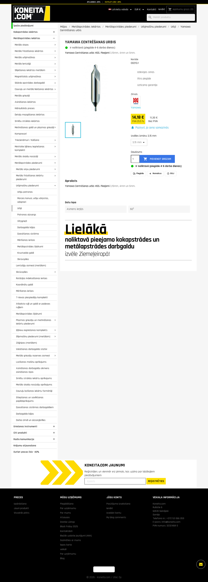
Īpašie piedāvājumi (23, 25)
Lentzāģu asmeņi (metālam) (31, 265)
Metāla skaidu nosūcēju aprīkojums (34, 384)
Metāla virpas (22, 44)
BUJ (170, 173)
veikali (63, 549)
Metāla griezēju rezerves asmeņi (33, 355)
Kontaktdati (66, 531)
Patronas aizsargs (26, 214)
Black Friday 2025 (69, 526)
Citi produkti (20, 432)
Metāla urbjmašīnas (25, 57)
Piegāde (138, 173)
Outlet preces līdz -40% (26, 451)
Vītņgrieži (22, 221)
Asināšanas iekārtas (25, 102)
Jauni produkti (21, 508)
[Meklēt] (171, 17)
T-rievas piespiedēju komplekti (32, 297)
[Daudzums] (135, 159)
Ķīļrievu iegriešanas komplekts (31, 330)
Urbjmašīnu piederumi (27, 185)
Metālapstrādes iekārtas (26, 38)
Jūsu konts (114, 497)
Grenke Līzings (67, 521)
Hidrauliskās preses (25, 108)
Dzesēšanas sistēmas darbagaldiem (35, 407)
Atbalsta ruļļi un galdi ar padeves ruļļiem (33, 305)
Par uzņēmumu (68, 508)
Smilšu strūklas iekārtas (27, 121)
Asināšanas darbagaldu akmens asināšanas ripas (32, 370)
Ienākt (161, 9)
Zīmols (134, 94)
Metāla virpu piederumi (28, 169)
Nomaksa (155, 173)
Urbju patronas (25, 192)
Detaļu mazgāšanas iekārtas (30, 114)
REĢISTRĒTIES (156, 481)
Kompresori (21, 133)
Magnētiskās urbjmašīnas (28, 76)
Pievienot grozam (157, 159)
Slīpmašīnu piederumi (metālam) (33, 336)
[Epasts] (115, 481)
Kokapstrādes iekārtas (25, 32)
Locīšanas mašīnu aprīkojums (31, 362)
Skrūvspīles (23, 259)
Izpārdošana (20, 503)
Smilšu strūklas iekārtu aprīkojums (34, 378)
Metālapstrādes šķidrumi (30, 246)
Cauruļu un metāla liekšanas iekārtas (34, 89)
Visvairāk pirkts (21, 512)
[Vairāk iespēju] (200, 564)
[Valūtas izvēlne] (140, 10)
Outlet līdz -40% (113, 2)
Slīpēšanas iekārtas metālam (30, 70)
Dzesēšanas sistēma (28, 233)
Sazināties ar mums (70, 540)
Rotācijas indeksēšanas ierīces (31, 278)
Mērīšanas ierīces (26, 240)
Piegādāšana (66, 503)
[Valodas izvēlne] (121, 10)
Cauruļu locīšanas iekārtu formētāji (34, 391)
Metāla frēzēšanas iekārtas (29, 51)
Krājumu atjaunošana (24, 445)
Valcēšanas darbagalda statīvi (31, 349)
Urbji (19, 208)
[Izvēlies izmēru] (139, 142)
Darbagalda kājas (26, 227)
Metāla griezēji (22, 95)
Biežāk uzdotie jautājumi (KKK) (76, 535)
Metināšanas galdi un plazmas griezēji (34, 127)
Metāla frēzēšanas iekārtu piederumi (29, 177)
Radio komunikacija (23, 439)
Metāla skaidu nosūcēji (26, 156)
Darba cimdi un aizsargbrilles (31, 420)
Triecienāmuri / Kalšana (27, 140)
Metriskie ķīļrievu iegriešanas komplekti (29, 148)
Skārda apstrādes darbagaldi (30, 82)
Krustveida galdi (25, 252)
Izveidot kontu (113, 512)
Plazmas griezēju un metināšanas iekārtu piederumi (33, 321)
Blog (62, 558)
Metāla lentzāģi (23, 63)
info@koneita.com (171, 521)
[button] (150, 128)
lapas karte (66, 544)
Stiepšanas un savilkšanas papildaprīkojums (29, 399)
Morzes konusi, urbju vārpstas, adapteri (33, 200)
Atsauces (65, 517)
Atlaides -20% (93, 2)
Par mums (65, 512)
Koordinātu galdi (24, 284)
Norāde (134, 59)
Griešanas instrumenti (25, 426)
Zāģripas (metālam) (26, 342)
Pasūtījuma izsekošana (118, 503)
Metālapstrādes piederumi (28, 163)
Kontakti (151, 9)
